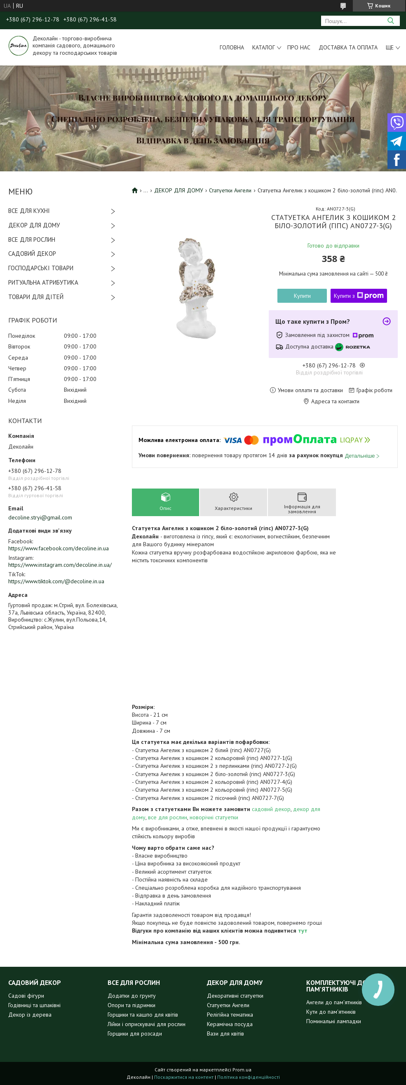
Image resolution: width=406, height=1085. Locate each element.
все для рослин (167, 817)
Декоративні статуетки (235, 995)
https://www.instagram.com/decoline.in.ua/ (60, 564)
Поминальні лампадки (333, 1021)
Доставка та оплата (348, 47)
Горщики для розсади (135, 1033)
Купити (302, 295)
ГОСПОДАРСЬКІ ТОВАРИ (40, 268)
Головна (232, 47)
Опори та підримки (131, 1005)
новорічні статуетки (214, 817)
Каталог (263, 47)
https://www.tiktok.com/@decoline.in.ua (56, 581)
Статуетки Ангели (230, 190)
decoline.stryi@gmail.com (40, 517)
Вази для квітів (225, 1033)
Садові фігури (26, 995)
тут (302, 930)
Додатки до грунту (132, 995)
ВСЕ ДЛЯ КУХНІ (29, 211)
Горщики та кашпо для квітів (143, 1014)
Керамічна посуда (230, 1024)
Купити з (359, 295)
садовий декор (271, 809)
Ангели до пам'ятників (334, 1002)
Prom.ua (241, 1069)
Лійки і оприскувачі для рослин (146, 1024)
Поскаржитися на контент (184, 1077)
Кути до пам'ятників (331, 1011)
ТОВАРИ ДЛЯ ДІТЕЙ (35, 297)
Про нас (298, 47)
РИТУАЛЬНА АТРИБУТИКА (43, 282)
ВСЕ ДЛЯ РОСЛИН (31, 239)
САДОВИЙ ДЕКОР (32, 253)
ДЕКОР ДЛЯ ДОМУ (34, 225)
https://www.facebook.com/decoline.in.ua (58, 548)
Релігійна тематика (230, 1014)
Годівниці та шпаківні (34, 1005)
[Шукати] (390, 21)
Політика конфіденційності (248, 1077)
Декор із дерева (30, 1014)
